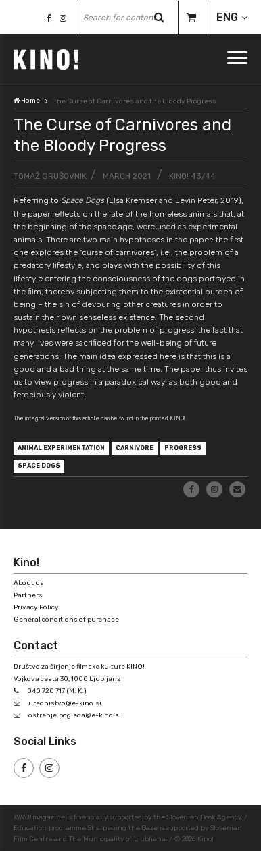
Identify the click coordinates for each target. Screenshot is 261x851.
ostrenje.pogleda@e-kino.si (74, 715)
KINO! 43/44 (192, 176)
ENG (227, 17)
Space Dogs (39, 465)
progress (182, 448)
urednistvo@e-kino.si (64, 703)
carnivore (134, 448)
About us (29, 583)
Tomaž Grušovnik (50, 176)
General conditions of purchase (66, 619)
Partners (28, 595)
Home (27, 101)
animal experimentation (61, 448)
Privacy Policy (36, 607)
